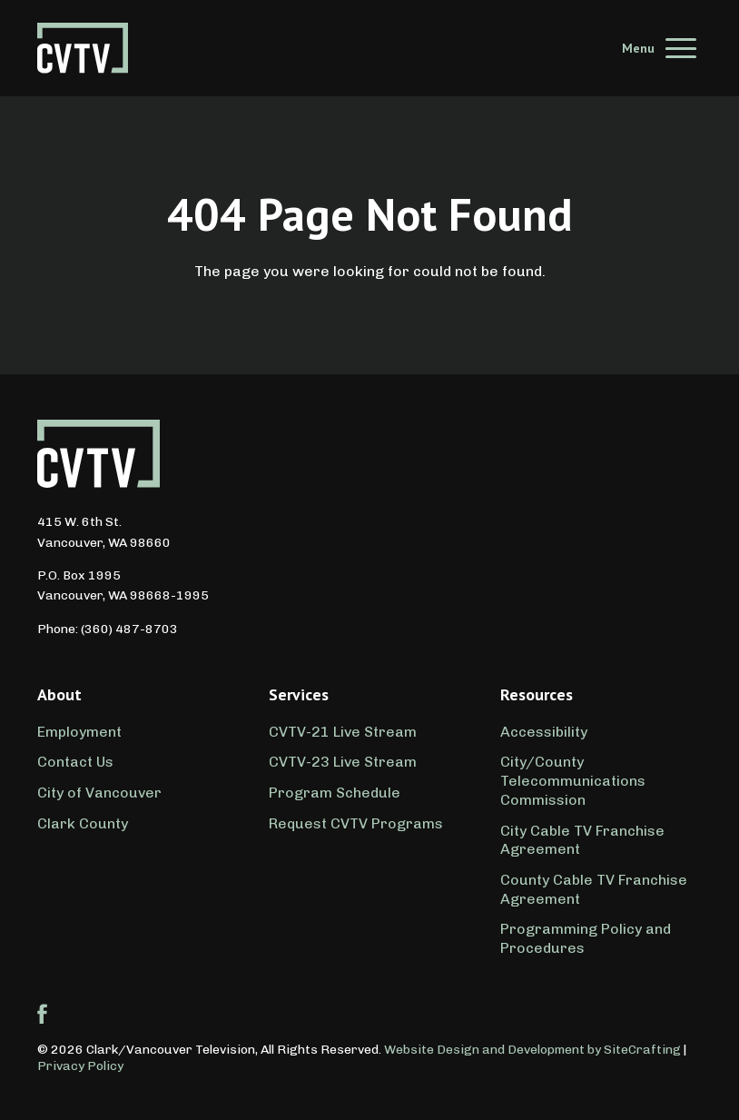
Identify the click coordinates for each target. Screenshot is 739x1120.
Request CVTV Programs (356, 823)
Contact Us (75, 761)
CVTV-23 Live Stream (343, 761)
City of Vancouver (99, 792)
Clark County (82, 823)
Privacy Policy (80, 1066)
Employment (79, 731)
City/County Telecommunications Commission (572, 780)
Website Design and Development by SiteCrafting (532, 1049)
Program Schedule (334, 792)
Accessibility (543, 731)
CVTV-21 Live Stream (343, 731)
